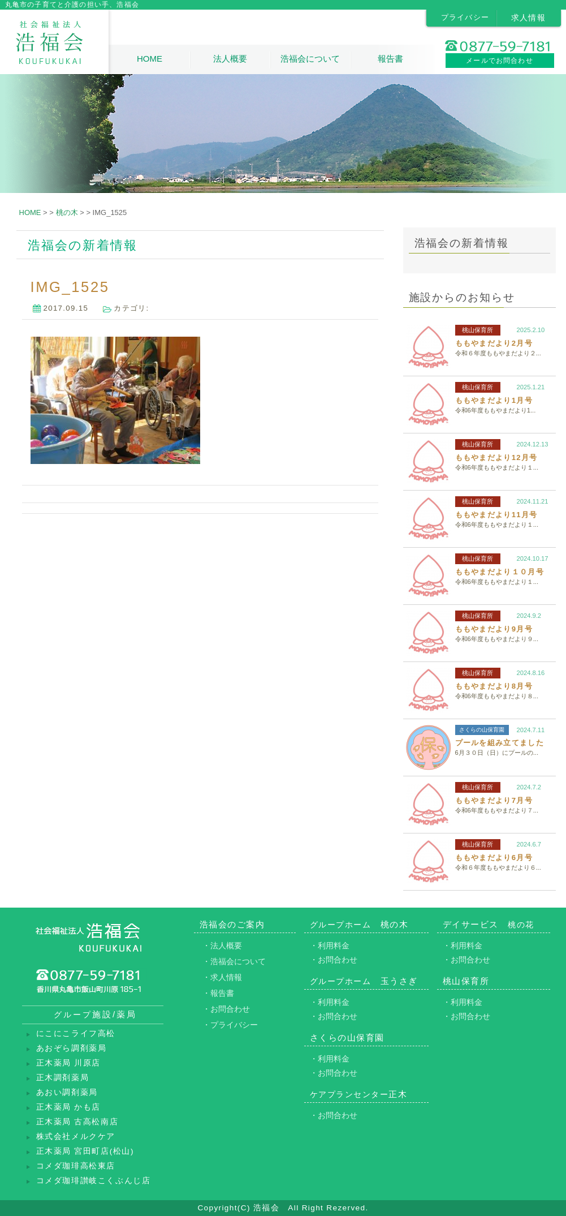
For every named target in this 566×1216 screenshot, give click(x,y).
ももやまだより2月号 (494, 343)
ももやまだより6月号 (494, 857)
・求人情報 (222, 977)
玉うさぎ (364, 981)
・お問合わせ (226, 1008)
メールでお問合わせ (499, 61)
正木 (359, 1094)
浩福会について (310, 58)
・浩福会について (234, 961)
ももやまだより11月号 (496, 514)
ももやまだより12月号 (496, 457)
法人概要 (230, 58)
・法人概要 (222, 945)
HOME (149, 58)
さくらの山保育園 (481, 730)
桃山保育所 (477, 329)
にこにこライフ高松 (75, 1033)
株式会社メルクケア (75, 1136)
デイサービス (488, 924)
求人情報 (528, 17)
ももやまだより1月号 (494, 400)
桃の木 (359, 924)
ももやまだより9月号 (494, 629)
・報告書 (218, 993)
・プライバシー (230, 1024)
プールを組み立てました (499, 742)
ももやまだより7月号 (494, 800)
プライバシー (465, 17)
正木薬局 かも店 (68, 1107)
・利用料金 (329, 945)
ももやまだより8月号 (494, 686)
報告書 (390, 58)
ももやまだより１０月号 (499, 572)
